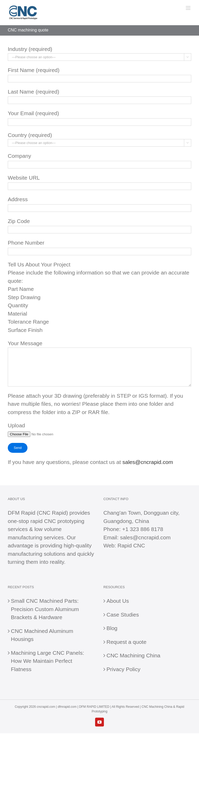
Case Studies (122, 615)
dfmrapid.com (67, 707)
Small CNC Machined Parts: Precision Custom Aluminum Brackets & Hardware (45, 609)
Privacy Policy (123, 669)
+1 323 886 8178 (142, 529)
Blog (111, 628)
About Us (117, 601)
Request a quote (126, 642)
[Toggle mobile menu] (188, 8)
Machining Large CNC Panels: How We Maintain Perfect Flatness (47, 661)
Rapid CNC (131, 545)
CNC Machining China (133, 655)
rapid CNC (43, 521)
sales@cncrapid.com (147, 462)
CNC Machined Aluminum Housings (42, 635)
